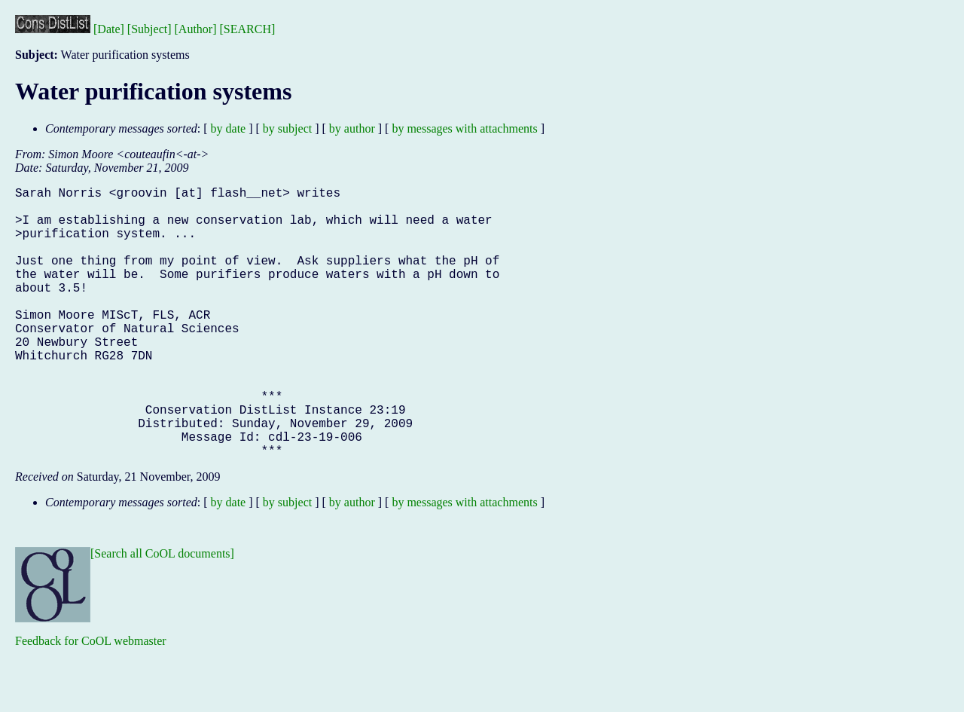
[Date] (108, 29)
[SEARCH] (248, 29)
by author (352, 128)
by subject (287, 128)
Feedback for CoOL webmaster (90, 701)
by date (228, 128)
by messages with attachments (464, 128)
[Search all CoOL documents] (162, 613)
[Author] (196, 29)
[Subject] (149, 29)
